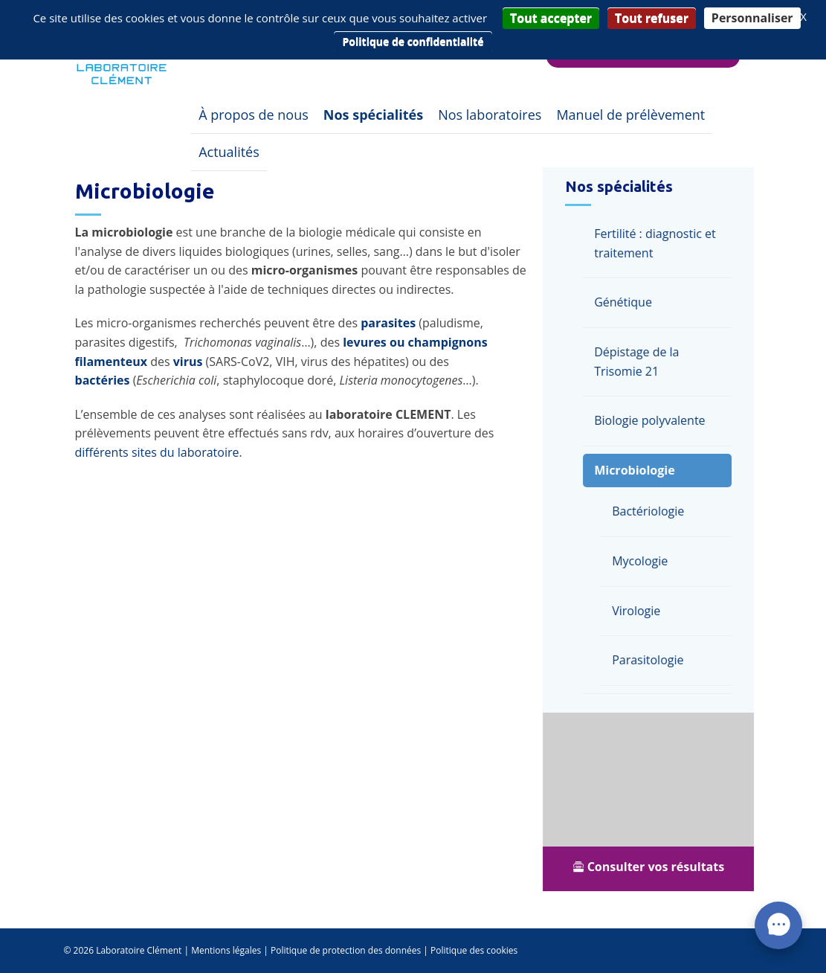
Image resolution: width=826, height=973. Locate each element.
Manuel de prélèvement (630, 114)
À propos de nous (254, 114)
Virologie (640, 611)
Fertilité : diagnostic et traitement (659, 243)
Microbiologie (638, 470)
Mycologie (643, 561)
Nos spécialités (373, 114)
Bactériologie (652, 511)
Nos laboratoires (489, 114)
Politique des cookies (473, 950)
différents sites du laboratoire (157, 452)
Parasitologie (651, 660)
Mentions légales (226, 950)
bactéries (102, 380)
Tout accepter (551, 18)
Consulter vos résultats (651, 866)
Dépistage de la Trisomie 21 (640, 361)
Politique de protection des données (346, 950)
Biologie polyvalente (653, 420)
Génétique (627, 302)
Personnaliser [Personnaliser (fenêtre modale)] (752, 18)
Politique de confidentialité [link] (413, 41)
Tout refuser (651, 18)
